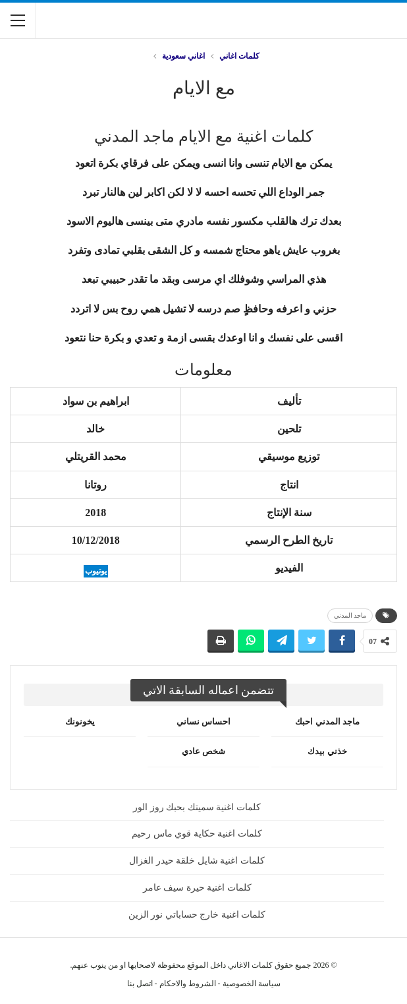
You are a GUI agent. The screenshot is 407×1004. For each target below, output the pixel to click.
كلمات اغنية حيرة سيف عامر (197, 888)
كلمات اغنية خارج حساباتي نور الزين (197, 915)
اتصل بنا (140, 983)
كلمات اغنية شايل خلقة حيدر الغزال (197, 861)
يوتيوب (96, 571)
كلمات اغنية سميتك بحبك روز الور (197, 807)
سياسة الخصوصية (252, 983)
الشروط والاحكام (187, 983)
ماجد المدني (350, 615)
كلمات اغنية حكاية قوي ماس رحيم (197, 834)
